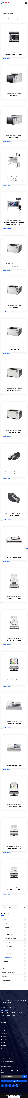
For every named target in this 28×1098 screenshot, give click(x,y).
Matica (15, 961)
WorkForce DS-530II (14, 682)
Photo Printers (15, 931)
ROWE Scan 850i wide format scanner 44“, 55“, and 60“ (14, 223)
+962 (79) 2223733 (8, 1007)
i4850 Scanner (14, 137)
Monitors (14, 977)
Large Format (15, 954)
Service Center (6, 1058)
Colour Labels (15, 943)
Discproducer (10, 52)
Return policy (5, 1055)
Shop (3, 1042)
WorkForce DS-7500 (14, 765)
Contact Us (5, 1049)
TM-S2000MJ (14, 515)
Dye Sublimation (15, 935)
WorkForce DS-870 (14, 848)
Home (4, 1027)
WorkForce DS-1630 (14, 557)
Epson (15, 52)
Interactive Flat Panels (14, 973)
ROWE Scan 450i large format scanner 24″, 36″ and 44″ (14, 180)
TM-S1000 (14, 474)
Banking (4, 1045)
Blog (3, 1030)
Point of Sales (15, 946)
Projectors (14, 969)
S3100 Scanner (14, 308)
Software (4, 1039)
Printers (19, 52)
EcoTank (15, 927)
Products (4, 1033)
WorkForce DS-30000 (14, 599)
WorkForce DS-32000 (14, 640)
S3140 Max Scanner (14, 432)
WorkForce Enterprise (15, 939)
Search (25, 907)
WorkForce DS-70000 (14, 723)
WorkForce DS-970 (14, 890)
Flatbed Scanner (13, 555)
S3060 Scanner (14, 266)
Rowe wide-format (11, 176)
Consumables (14, 980)
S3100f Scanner (14, 349)
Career (4, 1036)
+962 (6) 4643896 (8, 1005)
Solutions (4, 1052)
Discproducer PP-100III (14, 54)
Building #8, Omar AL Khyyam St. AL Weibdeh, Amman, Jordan (14, 1001)
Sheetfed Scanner (16, 596)
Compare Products (14, 1097)
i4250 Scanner (14, 96)
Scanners (20, 93)
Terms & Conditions (7, 1061)
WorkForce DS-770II (14, 807)
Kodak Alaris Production (11, 93)
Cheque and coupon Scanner (11, 471)
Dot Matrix (15, 950)
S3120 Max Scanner (14, 391)
